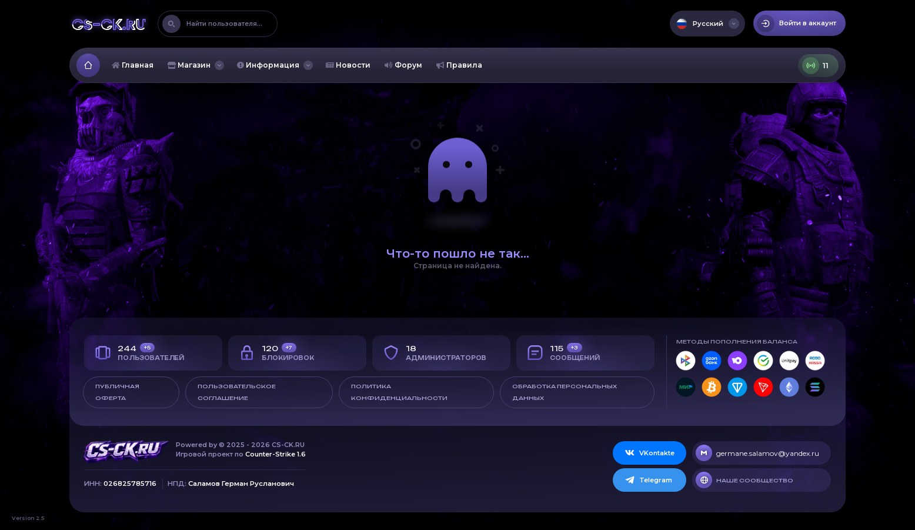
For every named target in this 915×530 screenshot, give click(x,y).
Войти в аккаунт (796, 23)
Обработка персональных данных (564, 392)
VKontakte (649, 453)
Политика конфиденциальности (399, 392)
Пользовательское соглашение (237, 392)
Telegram (648, 480)
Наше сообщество (744, 480)
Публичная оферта (117, 392)
